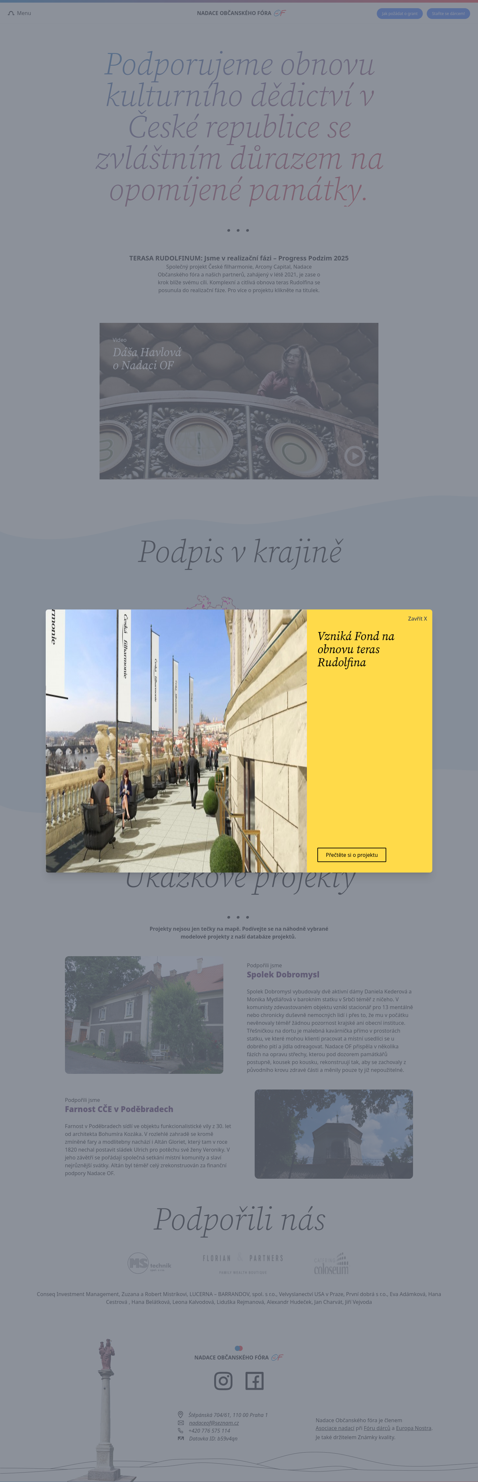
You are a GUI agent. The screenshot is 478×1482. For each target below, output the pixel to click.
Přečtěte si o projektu (352, 854)
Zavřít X (417, 618)
